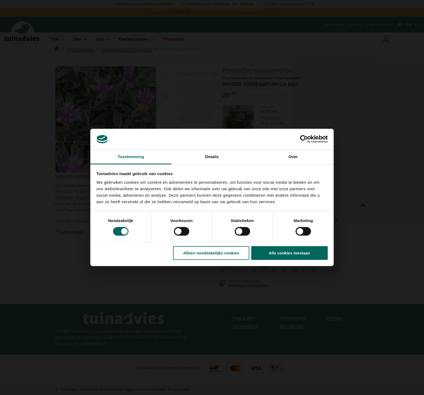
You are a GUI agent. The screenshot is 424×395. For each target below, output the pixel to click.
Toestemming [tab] (131, 156)
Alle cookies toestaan (289, 253)
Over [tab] (293, 156)
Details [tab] (212, 156)
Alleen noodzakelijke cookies (211, 253)
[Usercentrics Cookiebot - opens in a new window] (304, 139)
